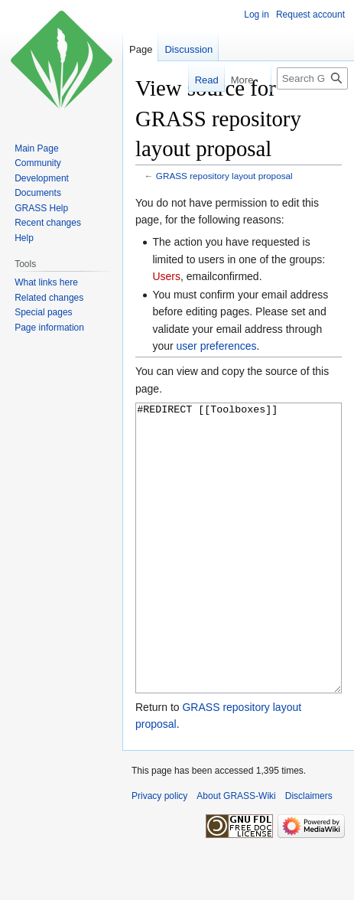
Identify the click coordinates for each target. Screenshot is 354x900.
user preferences (217, 346)
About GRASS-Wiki (235, 853)
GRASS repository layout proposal (224, 176)
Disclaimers (309, 853)
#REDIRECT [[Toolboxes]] (238, 577)
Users (166, 276)
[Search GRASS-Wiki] (312, 78)
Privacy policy (159, 853)
